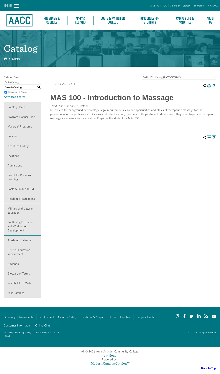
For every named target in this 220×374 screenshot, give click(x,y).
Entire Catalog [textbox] (12, 82)
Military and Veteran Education (20, 210)
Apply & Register (80, 20)
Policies (111, 317)
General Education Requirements (18, 252)
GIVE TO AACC (158, 5)
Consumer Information (17, 325)
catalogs (110, 355)
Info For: (8, 5)
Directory (9, 317)
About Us (211, 20)
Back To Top (208, 368)
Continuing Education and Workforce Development (20, 226)
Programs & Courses (52, 20)
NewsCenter (27, 317)
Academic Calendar (19, 240)
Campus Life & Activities (185, 20)
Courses (12, 136)
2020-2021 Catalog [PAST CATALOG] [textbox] (162, 77)
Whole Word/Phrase (17, 92)
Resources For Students (149, 20)
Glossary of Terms (18, 273)
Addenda (13, 264)
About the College (18, 146)
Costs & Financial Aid (20, 189)
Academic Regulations (21, 198)
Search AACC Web (19, 283)
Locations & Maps (92, 317)
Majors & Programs (19, 126)
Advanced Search (14, 97)
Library (187, 5)
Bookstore (199, 5)
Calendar (175, 5)
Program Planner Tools (21, 117)
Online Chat (42, 325)
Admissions (14, 165)
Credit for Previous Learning (19, 177)
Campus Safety (67, 317)
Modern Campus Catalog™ (110, 363)
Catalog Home (16, 107)
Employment (46, 317)
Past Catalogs (15, 293)
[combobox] (179, 77)
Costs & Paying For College (113, 20)
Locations (13, 156)
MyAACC (213, 5)
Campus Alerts (145, 317)
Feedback (126, 317)
